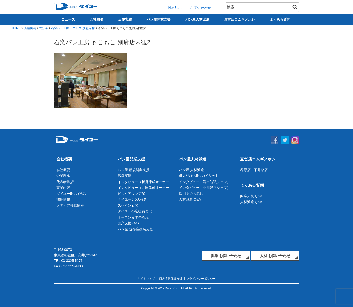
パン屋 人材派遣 (191, 170)
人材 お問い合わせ (275, 256)
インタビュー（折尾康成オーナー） (145, 182)
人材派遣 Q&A (190, 199)
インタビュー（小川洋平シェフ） (204, 188)
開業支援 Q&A (128, 223)
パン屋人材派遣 (197, 19)
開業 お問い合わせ (226, 256)
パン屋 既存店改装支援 (135, 229)
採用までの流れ (191, 194)
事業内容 (63, 188)
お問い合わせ (200, 8)
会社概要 (96, 19)
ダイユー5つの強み (71, 194)
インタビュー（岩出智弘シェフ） (204, 182)
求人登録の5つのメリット (199, 176)
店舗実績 (125, 19)
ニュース (68, 19)
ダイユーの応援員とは (135, 211)
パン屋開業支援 (159, 19)
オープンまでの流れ (133, 217)
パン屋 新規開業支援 (134, 170)
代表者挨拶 (65, 182)
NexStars (175, 8)
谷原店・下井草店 (254, 170)
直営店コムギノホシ (239, 19)
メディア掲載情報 (70, 205)
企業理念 (63, 176)
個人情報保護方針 (170, 278)
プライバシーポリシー (201, 278)
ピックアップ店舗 (131, 194)
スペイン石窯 (128, 205)
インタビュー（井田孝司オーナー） (145, 188)
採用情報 (63, 199)
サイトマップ (146, 278)
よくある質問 (280, 19)
